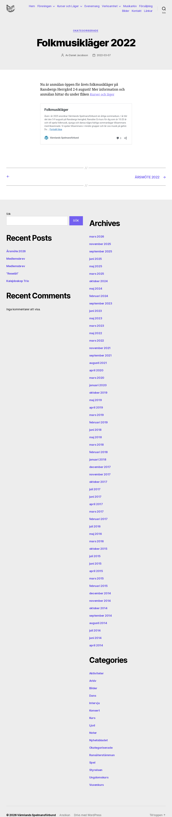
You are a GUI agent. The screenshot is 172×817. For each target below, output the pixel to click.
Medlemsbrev (15, 252)
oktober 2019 (98, 385)
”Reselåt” (12, 266)
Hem (32, 8)
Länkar (148, 12)
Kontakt (137, 12)
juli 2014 (95, 623)
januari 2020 (98, 378)
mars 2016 (96, 534)
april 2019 (96, 400)
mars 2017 (96, 504)
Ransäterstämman (102, 748)
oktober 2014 (98, 601)
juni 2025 (95, 252)
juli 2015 (95, 549)
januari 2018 (97, 452)
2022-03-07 (104, 59)
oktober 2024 (98, 274)
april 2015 (96, 564)
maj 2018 (95, 430)
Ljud (92, 718)
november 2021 (100, 341)
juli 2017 (95, 482)
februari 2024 (98, 289)
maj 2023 (95, 311)
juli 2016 (95, 519)
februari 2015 (98, 579)
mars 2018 (96, 437)
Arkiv (93, 673)
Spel (92, 755)
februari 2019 (98, 415)
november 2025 (100, 237)
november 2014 (100, 593)
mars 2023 (96, 318)
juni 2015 (95, 556)
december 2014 (100, 586)
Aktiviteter (96, 666)
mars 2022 (96, 333)
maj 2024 (95, 281)
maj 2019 (95, 393)
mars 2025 (96, 266)
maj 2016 (95, 527)
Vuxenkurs (96, 778)
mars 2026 (96, 229)
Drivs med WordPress (90, 808)
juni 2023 (95, 304)
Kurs (92, 711)
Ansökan (66, 808)
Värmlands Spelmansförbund (37, 808)
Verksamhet (110, 8)
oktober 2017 (98, 475)
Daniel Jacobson (78, 59)
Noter (93, 725)
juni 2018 (95, 422)
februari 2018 (98, 445)
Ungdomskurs (99, 770)
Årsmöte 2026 (16, 244)
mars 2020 (96, 370)
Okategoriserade (86, 34)
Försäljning (146, 8)
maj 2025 (95, 259)
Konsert (94, 703)
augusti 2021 (98, 356)
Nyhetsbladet (98, 733)
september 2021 (100, 348)
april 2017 (96, 497)
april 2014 (96, 638)
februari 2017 (98, 512)
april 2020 (96, 363)
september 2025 (100, 244)
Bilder (125, 12)
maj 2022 (95, 326)
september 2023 (100, 296)
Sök (8, 206)
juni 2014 (95, 631)
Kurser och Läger (68, 8)
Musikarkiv (130, 8)
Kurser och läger (103, 98)
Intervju (94, 696)
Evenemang (92, 8)
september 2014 (100, 608)
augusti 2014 (98, 616)
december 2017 (100, 460)
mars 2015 (96, 571)
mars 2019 (96, 408)
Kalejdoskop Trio (17, 274)
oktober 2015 (98, 541)
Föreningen (44, 8)
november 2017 (100, 467)
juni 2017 (95, 489)
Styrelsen (96, 763)
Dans (92, 688)
